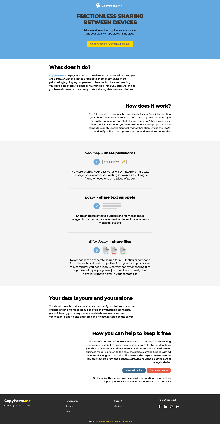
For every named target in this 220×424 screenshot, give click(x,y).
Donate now (126, 421)
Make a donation (134, 370)
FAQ (68, 411)
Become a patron (159, 370)
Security (69, 406)
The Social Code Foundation (105, 341)
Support (118, 401)
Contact (118, 406)
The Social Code (22, 405)
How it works (72, 401)
